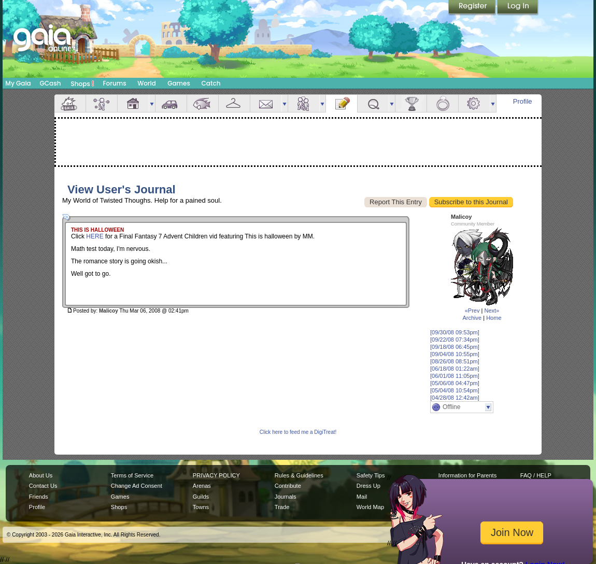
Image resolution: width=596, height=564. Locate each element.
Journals (285, 497)
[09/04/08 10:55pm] (454, 354)
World (146, 83)
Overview (70, 103)
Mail (265, 103)
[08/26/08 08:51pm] (454, 361)
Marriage (442, 103)
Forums (114, 83)
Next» (491, 310)
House (133, 103)
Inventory (234, 103)
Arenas (202, 486)
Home (493, 318)
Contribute (288, 486)
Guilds (201, 497)
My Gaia (18, 83)
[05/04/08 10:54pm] (454, 390)
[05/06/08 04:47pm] (454, 383)
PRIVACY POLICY (216, 475)
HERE (94, 236)
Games (178, 83)
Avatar (101, 103)
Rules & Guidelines (299, 475)
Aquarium (202, 103)
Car (171, 103)
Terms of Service (132, 475)
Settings (474, 103)
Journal (341, 103)
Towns (201, 507)
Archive (471, 318)
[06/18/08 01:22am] (454, 368)
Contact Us (43, 486)
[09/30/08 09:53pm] (454, 332)
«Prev (472, 310)
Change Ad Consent (136, 486)
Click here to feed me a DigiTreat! (298, 432)
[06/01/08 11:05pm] (454, 376)
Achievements (411, 103)
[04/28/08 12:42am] (454, 397)
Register (472, 8)
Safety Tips (371, 475)
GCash (50, 83)
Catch (211, 83)
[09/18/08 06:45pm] (454, 347)
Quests (373, 103)
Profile (522, 101)
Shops (82, 83)
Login (517, 8)
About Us (40, 475)
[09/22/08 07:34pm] (454, 339)
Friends (303, 103)
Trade (282, 507)
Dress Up (368, 486)
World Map (370, 507)
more (152, 103)
